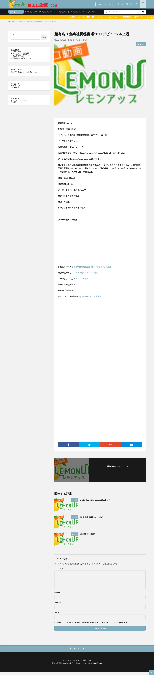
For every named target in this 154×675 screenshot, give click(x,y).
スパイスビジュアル (64, 15)
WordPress (97, 666)
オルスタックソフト (30, 15)
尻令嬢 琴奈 (16, 55)
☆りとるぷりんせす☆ (105, 4)
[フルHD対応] (86, 299)
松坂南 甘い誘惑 (88, 537)
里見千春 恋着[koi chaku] (92, 520)
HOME (12, 24)
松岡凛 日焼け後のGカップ (21, 61)
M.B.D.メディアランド (47, 15)
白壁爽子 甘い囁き (18, 60)
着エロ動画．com (84, 663)
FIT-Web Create (75, 666)
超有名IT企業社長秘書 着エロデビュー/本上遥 (41, 24)
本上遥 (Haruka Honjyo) (87, 275)
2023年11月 (15, 88)
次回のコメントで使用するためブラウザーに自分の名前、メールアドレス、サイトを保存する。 (92, 625)
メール (57, 605)
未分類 (21, 24)
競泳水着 (97, 299)
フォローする (117, 473)
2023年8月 (15, 90)
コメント (58, 571)
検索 (12, 37)
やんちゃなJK (79, 15)
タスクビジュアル (15, 15)
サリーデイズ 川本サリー (21, 58)
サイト (56, 615)
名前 (57, 595)
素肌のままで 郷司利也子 (21, 56)
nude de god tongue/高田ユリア (96, 503)
